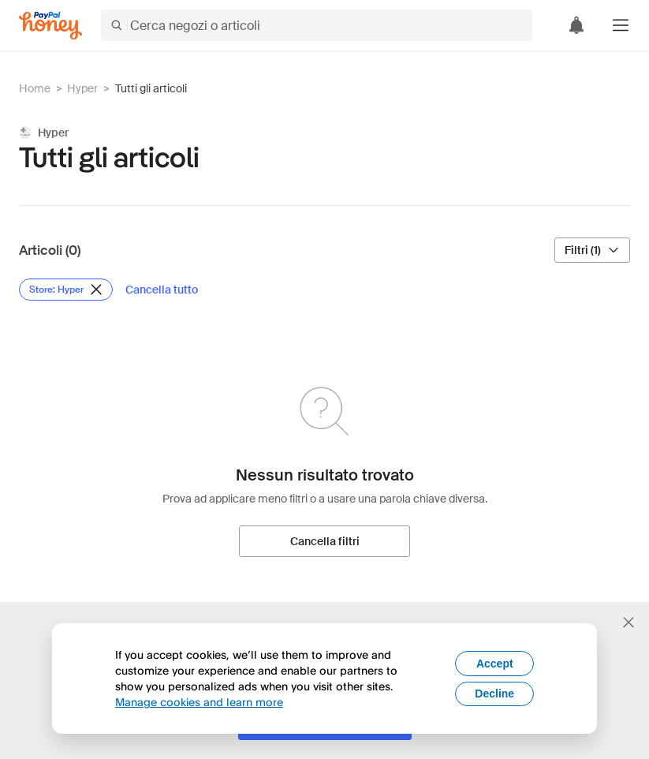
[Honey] (50, 25)
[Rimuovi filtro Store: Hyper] (66, 290)
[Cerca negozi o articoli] (316, 25)
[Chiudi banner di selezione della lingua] (628, 622)
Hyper (82, 88)
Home (34, 88)
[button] (620, 25)
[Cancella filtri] (324, 541)
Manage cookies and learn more (199, 702)
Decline (494, 693)
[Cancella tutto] (161, 289)
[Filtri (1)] (592, 250)
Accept (494, 663)
